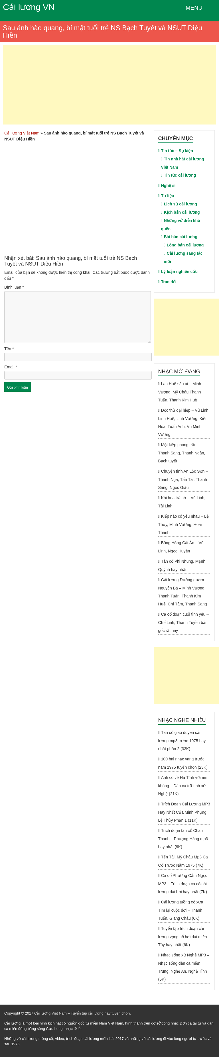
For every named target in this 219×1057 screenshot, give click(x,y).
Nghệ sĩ (168, 185)
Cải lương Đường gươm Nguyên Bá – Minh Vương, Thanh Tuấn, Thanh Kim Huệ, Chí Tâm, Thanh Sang (182, 592)
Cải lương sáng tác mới (183, 257)
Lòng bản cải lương (185, 245)
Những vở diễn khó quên (180, 224)
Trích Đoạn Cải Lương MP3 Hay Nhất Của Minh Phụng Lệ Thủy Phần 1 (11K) (184, 812)
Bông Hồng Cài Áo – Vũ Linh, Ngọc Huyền (181, 546)
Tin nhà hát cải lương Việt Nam (182, 163)
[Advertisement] (109, 85)
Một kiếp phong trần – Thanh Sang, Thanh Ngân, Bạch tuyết (181, 452)
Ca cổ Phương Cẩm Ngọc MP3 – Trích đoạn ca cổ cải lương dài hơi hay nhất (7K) (182, 883)
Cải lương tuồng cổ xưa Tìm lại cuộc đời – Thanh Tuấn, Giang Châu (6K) (180, 910)
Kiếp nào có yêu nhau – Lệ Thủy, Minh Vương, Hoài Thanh (183, 524)
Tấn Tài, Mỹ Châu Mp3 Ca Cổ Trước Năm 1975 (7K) (183, 861)
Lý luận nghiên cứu (179, 271)
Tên (9, 348)
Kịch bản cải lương (182, 212)
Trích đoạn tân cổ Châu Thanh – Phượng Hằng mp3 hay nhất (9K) (183, 838)
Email (10, 367)
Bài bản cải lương (180, 236)
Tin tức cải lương (180, 175)
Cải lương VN (29, 7)
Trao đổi (169, 281)
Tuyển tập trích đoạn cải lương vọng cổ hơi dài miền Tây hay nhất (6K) (182, 936)
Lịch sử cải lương (180, 204)
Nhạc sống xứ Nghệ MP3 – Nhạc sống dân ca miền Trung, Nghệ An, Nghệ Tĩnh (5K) (183, 967)
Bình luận (14, 287)
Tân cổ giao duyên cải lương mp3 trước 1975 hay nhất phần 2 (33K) (182, 740)
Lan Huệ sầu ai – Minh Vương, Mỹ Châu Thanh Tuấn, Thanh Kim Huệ (179, 391)
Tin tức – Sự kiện (177, 150)
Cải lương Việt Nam (21, 133)
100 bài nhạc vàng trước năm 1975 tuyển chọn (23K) (183, 763)
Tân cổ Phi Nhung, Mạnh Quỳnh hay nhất (181, 565)
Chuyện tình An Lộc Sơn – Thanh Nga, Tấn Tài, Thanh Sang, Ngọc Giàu (183, 479)
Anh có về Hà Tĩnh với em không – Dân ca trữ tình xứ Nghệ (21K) (182, 785)
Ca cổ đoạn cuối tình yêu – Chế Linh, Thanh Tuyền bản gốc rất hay (183, 622)
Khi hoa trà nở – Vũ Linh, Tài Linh (181, 501)
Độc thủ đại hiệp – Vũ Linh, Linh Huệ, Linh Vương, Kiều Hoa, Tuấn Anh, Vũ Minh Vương (184, 422)
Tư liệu (167, 195)
